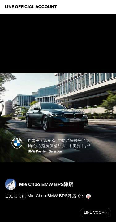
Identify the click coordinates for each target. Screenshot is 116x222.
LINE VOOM (94, 212)
